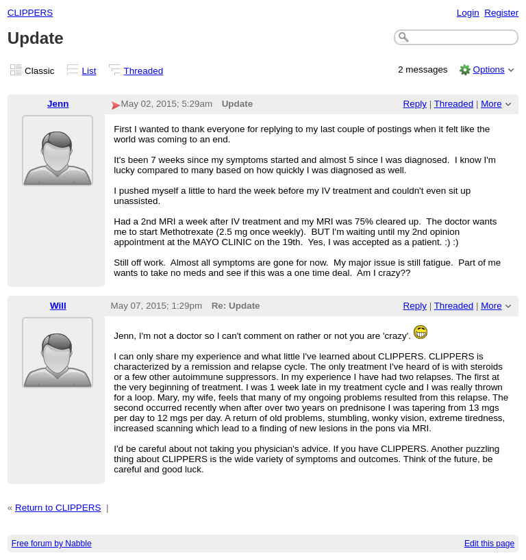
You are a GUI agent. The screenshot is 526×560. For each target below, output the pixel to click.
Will (58, 306)
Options (488, 69)
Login (468, 13)
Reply (415, 104)
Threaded (144, 71)
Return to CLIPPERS (58, 507)
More (491, 104)
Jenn (57, 104)
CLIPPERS (30, 13)
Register (501, 13)
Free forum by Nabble (52, 543)
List (89, 71)
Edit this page (489, 543)
